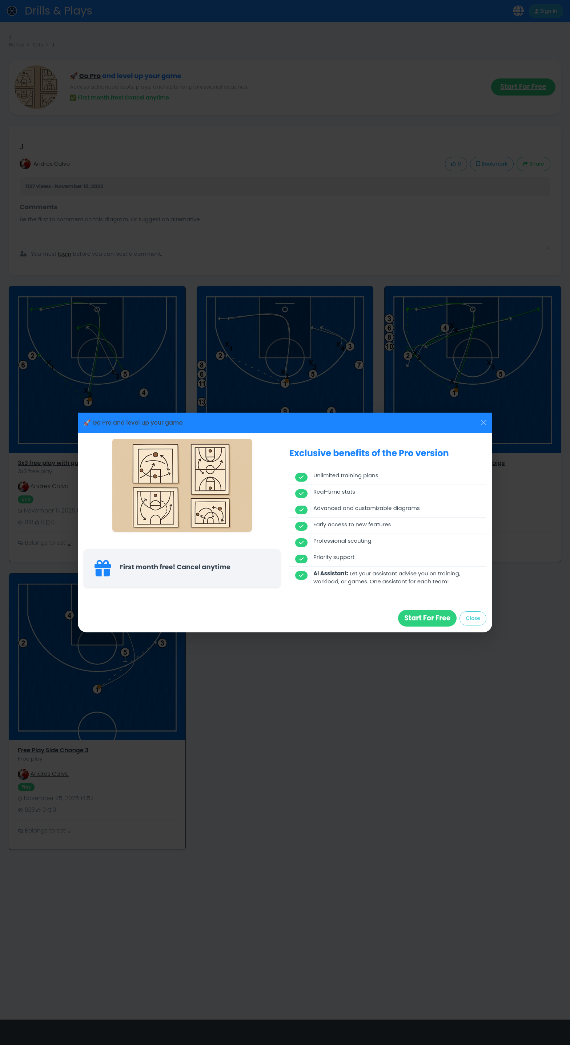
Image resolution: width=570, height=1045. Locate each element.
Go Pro (102, 422)
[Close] (483, 422)
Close (473, 618)
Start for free (427, 618)
